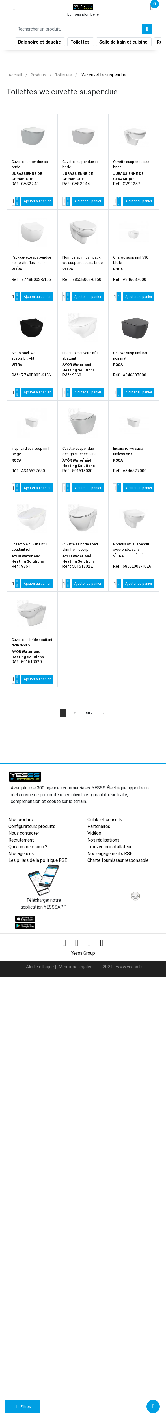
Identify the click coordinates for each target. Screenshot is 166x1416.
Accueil (15, 75)
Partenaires (98, 826)
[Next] (103, 713)
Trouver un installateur (109, 846)
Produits (38, 75)
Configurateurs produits (31, 826)
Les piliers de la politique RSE (37, 860)
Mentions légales (76, 966)
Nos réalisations (103, 840)
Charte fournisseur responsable (117, 860)
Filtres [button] (23, 1406)
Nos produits (21, 819)
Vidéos (94, 833)
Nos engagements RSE (109, 853)
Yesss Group (83, 953)
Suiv (89, 713)
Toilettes (80, 42)
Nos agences (21, 853)
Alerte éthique (40, 966)
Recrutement (21, 840)
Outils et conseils (104, 819)
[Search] (78, 29)
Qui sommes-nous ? (27, 846)
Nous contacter (23, 833)
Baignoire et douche (40, 42)
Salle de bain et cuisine (123, 42)
